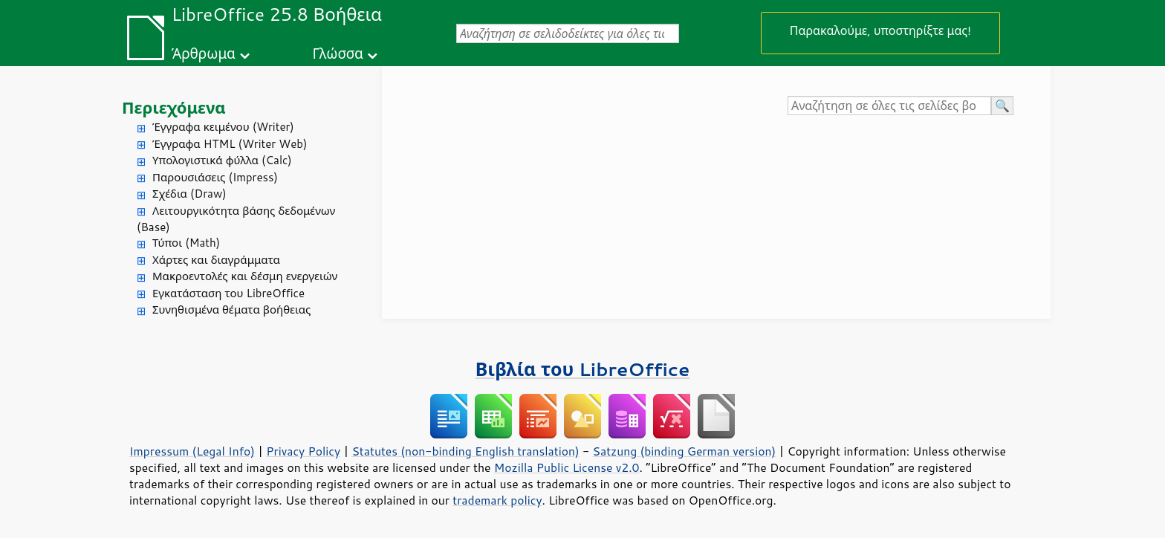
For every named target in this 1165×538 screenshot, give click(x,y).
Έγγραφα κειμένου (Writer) (223, 126)
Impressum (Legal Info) (192, 451)
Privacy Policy (303, 451)
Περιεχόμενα (174, 107)
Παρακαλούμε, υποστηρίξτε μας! (880, 30)
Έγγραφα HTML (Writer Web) (229, 144)
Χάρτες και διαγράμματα (216, 260)
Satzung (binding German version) (684, 451)
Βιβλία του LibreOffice (583, 369)
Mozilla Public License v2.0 (567, 467)
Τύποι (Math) (186, 242)
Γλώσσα (337, 53)
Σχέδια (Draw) (189, 193)
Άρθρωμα (204, 53)
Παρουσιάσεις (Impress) (215, 177)
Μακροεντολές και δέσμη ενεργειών (244, 276)
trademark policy (497, 500)
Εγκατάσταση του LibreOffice (228, 293)
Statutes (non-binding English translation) (465, 451)
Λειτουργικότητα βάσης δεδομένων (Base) (236, 219)
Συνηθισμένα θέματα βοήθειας (231, 309)
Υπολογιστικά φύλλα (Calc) (222, 160)
